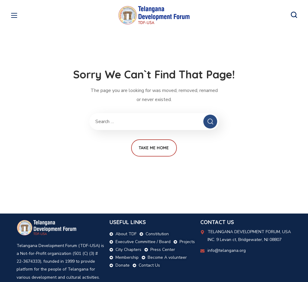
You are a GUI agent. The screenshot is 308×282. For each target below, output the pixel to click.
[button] (294, 15)
